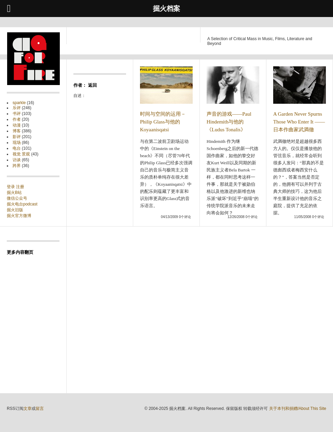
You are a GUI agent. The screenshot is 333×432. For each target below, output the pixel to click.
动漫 (17, 125)
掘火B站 (14, 192)
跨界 (17, 165)
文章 (27, 408)
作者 (17, 119)
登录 (11, 186)
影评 (17, 136)
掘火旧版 (15, 209)
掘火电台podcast (22, 204)
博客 (17, 131)
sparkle (19, 102)
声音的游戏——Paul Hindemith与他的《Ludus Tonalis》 (229, 121)
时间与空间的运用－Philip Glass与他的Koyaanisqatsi (163, 121)
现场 (17, 142)
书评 (17, 113)
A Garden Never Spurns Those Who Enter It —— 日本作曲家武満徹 (299, 121)
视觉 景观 (21, 154)
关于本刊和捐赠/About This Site (298, 408)
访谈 (17, 159)
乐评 (17, 107)
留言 (40, 408)
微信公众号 (17, 198)
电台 (17, 148)
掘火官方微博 (19, 215)
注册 (20, 186)
